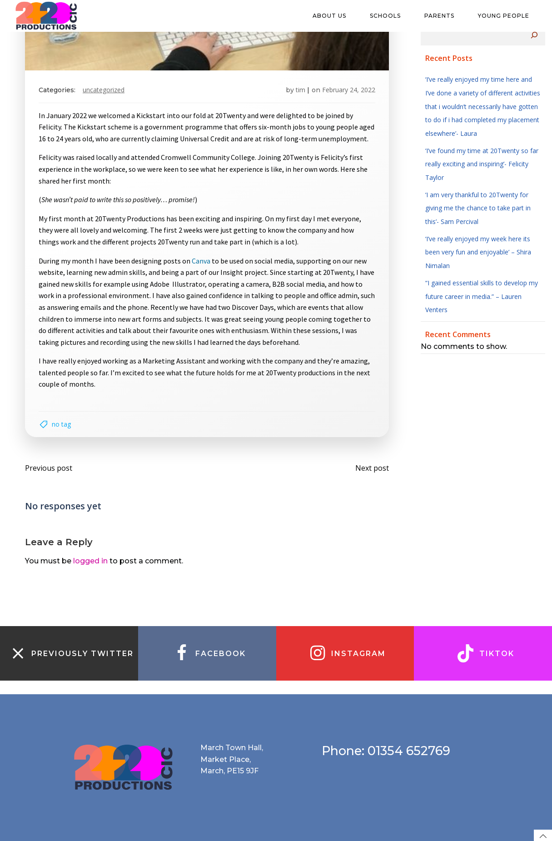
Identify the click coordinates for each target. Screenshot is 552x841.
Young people (507, 15)
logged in (90, 561)
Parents (443, 15)
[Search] (534, 35)
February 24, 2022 (348, 89)
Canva (201, 260)
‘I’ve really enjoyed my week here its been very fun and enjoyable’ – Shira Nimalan (478, 252)
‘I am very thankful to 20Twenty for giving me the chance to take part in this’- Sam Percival (478, 208)
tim (300, 89)
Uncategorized (103, 89)
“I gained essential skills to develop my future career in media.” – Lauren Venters (481, 296)
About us (333, 15)
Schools (389, 15)
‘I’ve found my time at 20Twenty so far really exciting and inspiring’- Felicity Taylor (481, 164)
